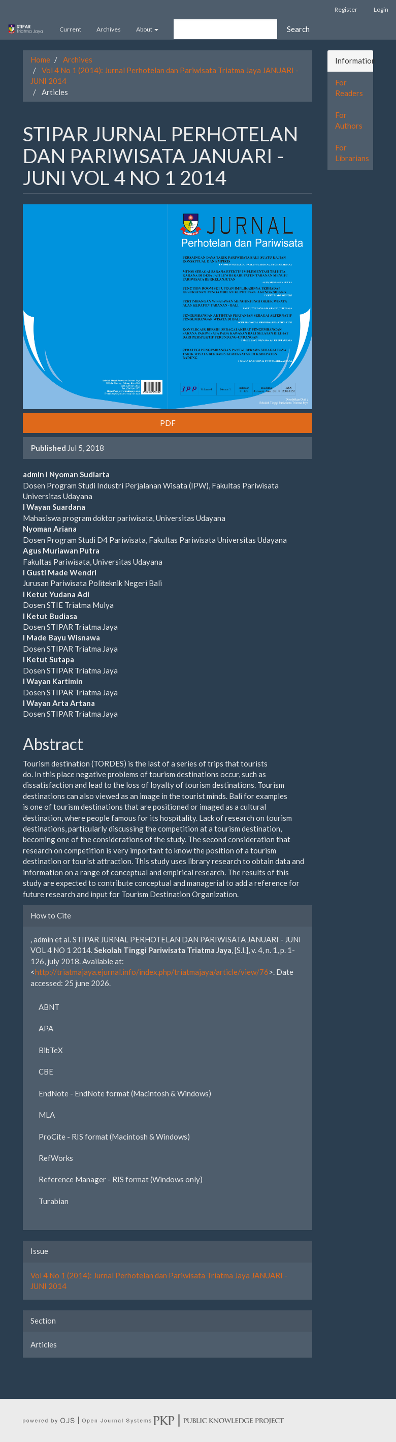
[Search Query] (225, 29)
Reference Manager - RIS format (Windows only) (121, 1179)
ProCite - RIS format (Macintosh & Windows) (114, 1136)
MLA (47, 1114)
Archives (108, 29)
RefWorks (56, 1157)
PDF (168, 422)
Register (346, 9)
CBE (46, 1071)
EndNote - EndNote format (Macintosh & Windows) (125, 1093)
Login (381, 9)
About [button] (147, 29)
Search (298, 29)
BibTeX (51, 1050)
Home (40, 59)
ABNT (49, 1006)
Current (70, 29)
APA (46, 1028)
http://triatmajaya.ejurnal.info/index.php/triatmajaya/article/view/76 (152, 971)
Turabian (54, 1201)
